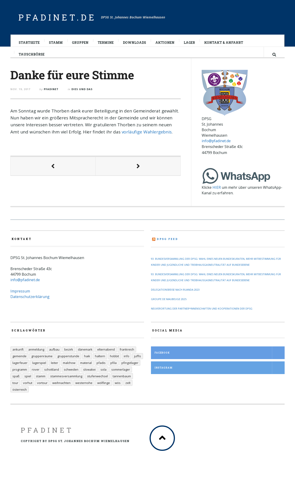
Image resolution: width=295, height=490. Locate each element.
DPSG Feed (167, 247)
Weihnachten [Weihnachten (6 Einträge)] (61, 391)
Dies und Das (82, 93)
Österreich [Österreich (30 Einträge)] (19, 398)
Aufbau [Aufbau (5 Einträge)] (54, 357)
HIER (216, 195)
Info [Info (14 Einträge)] (126, 364)
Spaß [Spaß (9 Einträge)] (16, 384)
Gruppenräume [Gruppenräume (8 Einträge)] (42, 364)
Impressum (20, 299)
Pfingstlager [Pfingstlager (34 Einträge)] (129, 371)
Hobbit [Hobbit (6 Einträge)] (114, 364)
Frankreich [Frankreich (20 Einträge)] (127, 357)
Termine (106, 42)
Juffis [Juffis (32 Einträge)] (137, 364)
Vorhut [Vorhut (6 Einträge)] (27, 391)
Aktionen (164, 42)
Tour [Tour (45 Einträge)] (15, 391)
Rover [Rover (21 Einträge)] (35, 377)
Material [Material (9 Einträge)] (86, 371)
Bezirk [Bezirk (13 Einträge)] (68, 357)
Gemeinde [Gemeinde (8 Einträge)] (19, 364)
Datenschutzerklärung (30, 304)
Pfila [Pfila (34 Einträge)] (113, 371)
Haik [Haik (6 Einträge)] (87, 364)
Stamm (56, 42)
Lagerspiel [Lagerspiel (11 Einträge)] (39, 371)
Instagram (219, 375)
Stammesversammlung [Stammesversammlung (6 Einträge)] (66, 384)
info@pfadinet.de (216, 148)
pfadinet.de (57, 17)
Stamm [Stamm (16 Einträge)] (40, 384)
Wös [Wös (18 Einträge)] (118, 391)
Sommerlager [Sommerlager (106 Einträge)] (120, 377)
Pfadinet (47, 438)
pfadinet (51, 93)
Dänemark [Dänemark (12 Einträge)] (85, 357)
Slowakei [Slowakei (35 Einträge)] (89, 377)
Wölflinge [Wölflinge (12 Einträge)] (103, 391)
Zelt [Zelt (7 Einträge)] (127, 391)
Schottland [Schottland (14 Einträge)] (51, 377)
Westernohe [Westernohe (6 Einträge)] (83, 391)
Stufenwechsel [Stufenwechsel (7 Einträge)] (97, 384)
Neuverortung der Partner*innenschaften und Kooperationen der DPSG (201, 316)
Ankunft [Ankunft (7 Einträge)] (18, 357)
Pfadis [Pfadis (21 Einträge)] (101, 371)
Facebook (219, 360)
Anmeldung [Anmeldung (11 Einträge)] (36, 357)
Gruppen (80, 42)
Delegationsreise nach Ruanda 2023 (175, 297)
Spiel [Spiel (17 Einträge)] (27, 384)
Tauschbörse (31, 58)
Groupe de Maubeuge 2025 (168, 307)
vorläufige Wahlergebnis (147, 136)
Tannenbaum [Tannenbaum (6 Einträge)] (122, 384)
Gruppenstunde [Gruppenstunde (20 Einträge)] (68, 364)
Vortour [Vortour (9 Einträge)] (42, 391)
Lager (189, 42)
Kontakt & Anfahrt (223, 42)
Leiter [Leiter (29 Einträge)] (54, 371)
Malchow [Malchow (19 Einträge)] (69, 371)
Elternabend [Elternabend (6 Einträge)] (106, 357)
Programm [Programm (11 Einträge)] (19, 377)
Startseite (29, 42)
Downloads (134, 42)
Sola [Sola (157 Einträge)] (103, 377)
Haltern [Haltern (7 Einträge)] (100, 364)
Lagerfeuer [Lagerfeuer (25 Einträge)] (19, 371)
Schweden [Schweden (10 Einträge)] (71, 377)
